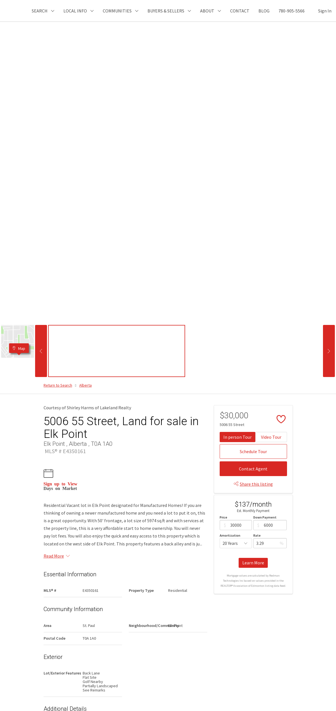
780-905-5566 (292, 11)
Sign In (324, 11)
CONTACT (239, 11)
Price (223, 517)
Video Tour (271, 437)
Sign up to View (60, 483)
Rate (257, 535)
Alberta (85, 385)
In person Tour (237, 437)
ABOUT (207, 11)
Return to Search (58, 385)
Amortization (230, 535)
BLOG (263, 11)
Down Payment (265, 517)
